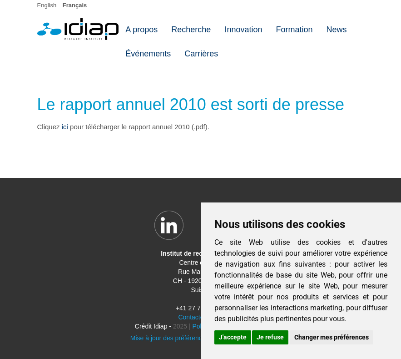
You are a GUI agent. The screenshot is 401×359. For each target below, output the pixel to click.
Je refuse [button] (270, 337)
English (47, 5)
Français (75, 5)
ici (65, 127)
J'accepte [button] (233, 337)
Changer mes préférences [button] (331, 337)
